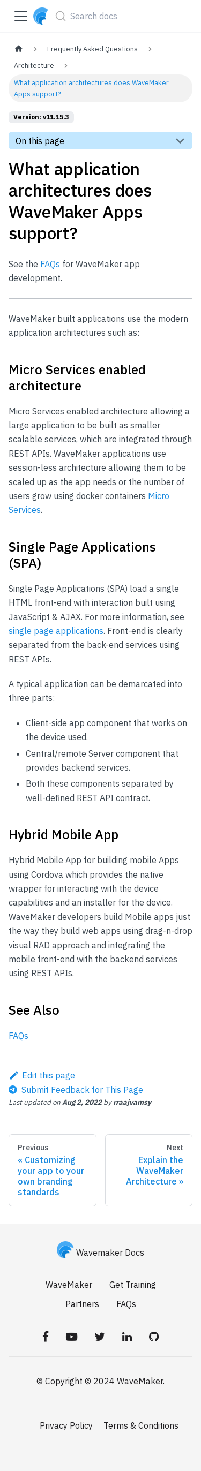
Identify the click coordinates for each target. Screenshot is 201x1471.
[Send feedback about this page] (76, 1090)
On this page (40, 140)
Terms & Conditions (140, 1425)
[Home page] (19, 49)
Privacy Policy (66, 1425)
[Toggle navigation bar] (21, 16)
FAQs (50, 264)
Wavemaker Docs (101, 1252)
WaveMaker (69, 1284)
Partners (82, 1304)
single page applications (56, 630)
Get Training (132, 1284)
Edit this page (42, 1075)
